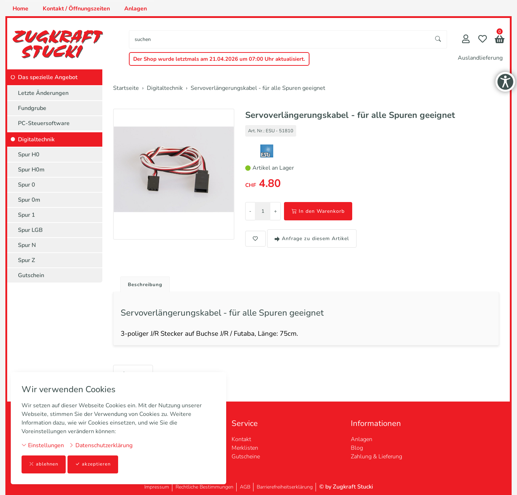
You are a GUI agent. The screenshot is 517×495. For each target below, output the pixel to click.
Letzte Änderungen (43, 93)
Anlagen (135, 9)
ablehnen (44, 464)
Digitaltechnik (36, 139)
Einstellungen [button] (43, 445)
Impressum (156, 486)
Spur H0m (31, 170)
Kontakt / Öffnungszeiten (76, 9)
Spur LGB (30, 230)
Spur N (27, 245)
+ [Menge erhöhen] (275, 211)
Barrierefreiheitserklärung (285, 486)
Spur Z (26, 260)
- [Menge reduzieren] (250, 211)
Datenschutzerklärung (100, 445)
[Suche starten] (438, 39)
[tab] (145, 283)
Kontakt (241, 439)
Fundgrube (32, 108)
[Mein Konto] (466, 40)
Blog (357, 448)
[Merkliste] (482, 40)
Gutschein (31, 275)
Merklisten (245, 448)
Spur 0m (29, 200)
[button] (499, 40)
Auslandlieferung (480, 58)
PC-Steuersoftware (44, 123)
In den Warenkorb (318, 211)
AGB (245, 486)
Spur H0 (28, 155)
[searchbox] (279, 39)
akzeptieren (94, 464)
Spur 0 (26, 185)
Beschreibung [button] (148, 285)
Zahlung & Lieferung (376, 456)
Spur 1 (26, 215)
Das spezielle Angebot (48, 77)
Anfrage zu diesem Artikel (312, 238)
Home (20, 9)
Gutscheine (246, 456)
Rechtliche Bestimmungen (204, 486)
